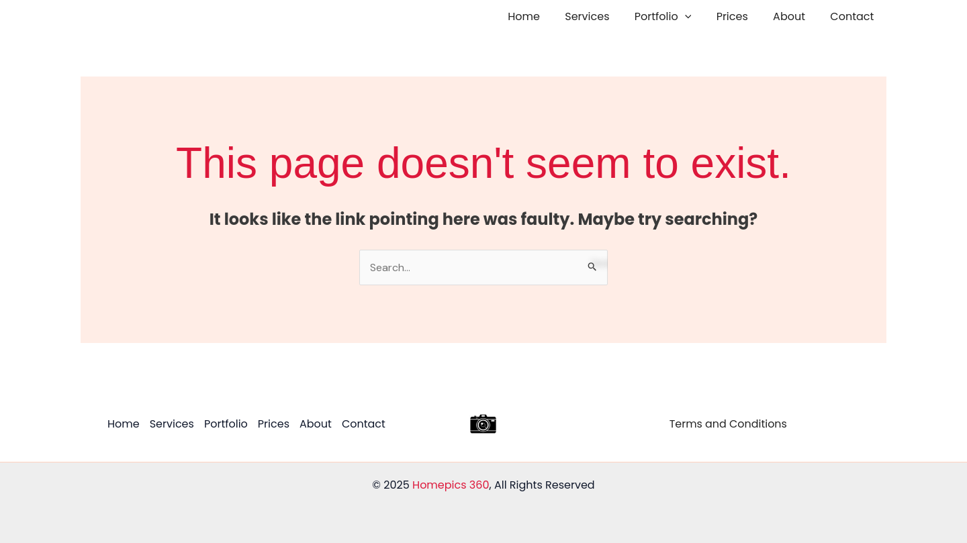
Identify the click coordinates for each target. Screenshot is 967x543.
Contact (854, 16)
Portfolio (675, 17)
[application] (697, 17)
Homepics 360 (450, 485)
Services (603, 16)
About (794, 16)
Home (544, 16)
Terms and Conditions (728, 424)
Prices (741, 16)
